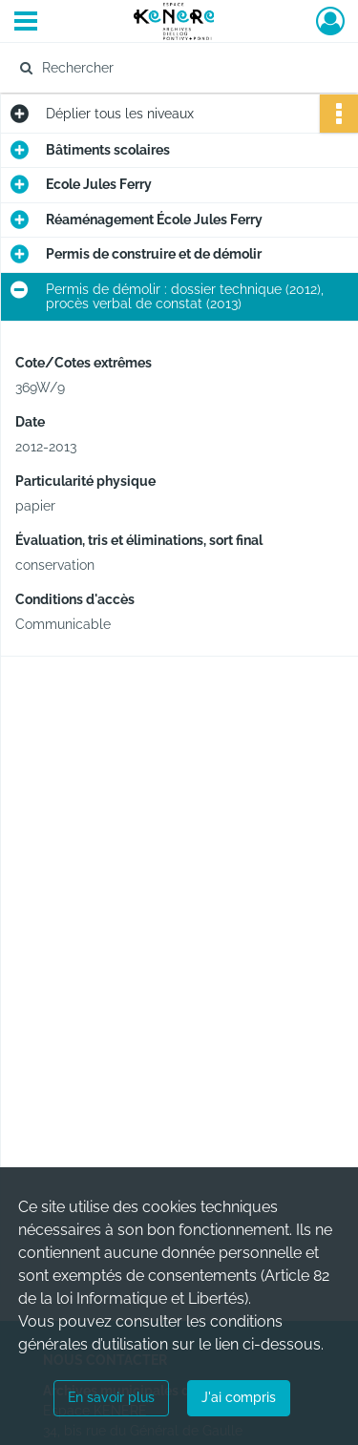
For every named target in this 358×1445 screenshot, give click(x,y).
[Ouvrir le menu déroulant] (25, 22)
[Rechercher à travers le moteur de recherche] (177, 68)
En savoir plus (111, 1397)
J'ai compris (238, 1397)
